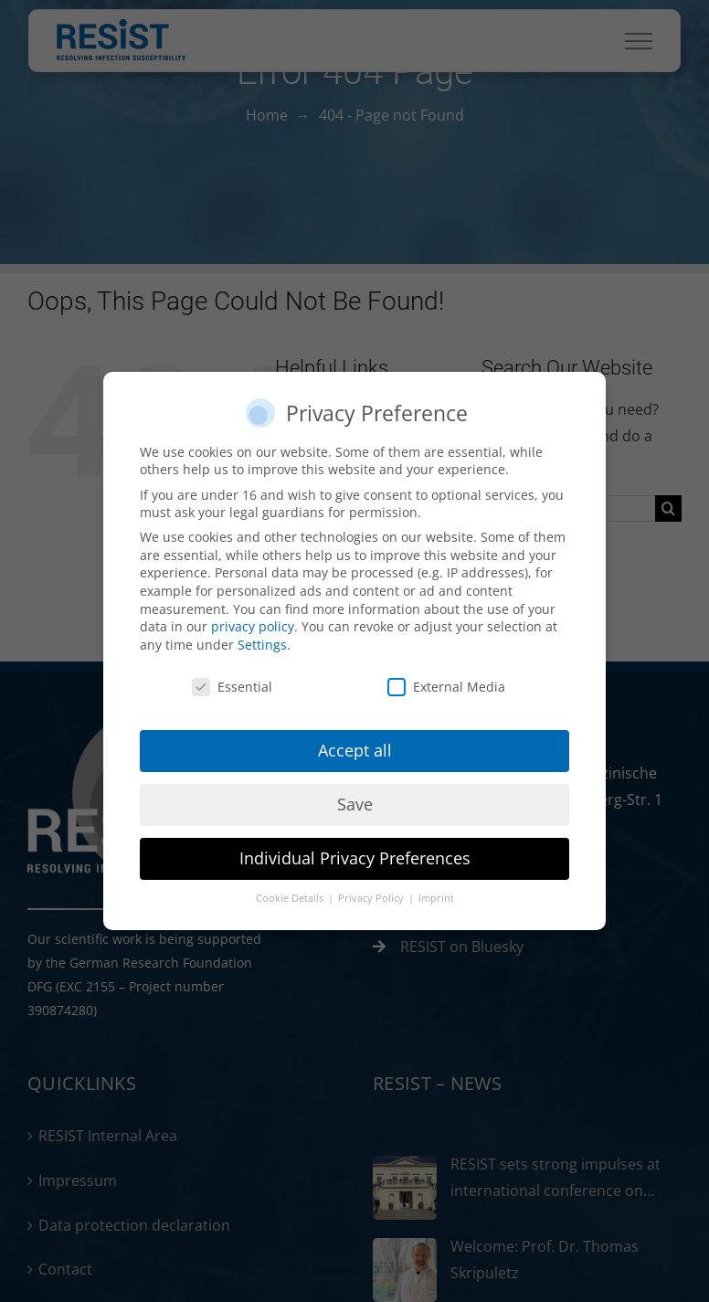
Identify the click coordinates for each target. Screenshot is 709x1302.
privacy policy (252, 626)
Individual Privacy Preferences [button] (355, 858)
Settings (262, 644)
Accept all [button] (355, 750)
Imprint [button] (436, 898)
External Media (446, 686)
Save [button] (355, 804)
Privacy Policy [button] (372, 898)
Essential (232, 686)
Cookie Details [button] (291, 898)
